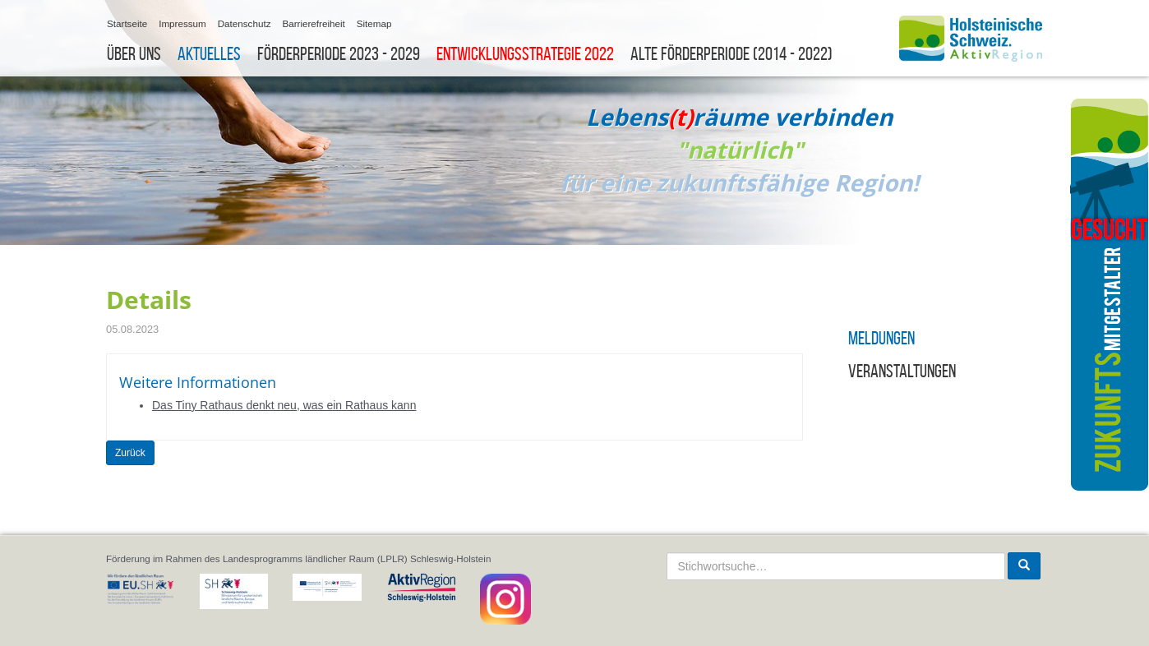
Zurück (130, 453)
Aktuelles (209, 54)
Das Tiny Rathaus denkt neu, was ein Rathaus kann (284, 405)
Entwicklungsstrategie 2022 (525, 54)
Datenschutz (244, 23)
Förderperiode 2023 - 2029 (338, 54)
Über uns (134, 54)
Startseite (127, 23)
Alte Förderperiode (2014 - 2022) (731, 54)
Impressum (182, 23)
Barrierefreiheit (313, 23)
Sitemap (374, 23)
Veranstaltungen (902, 371)
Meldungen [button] (881, 338)
